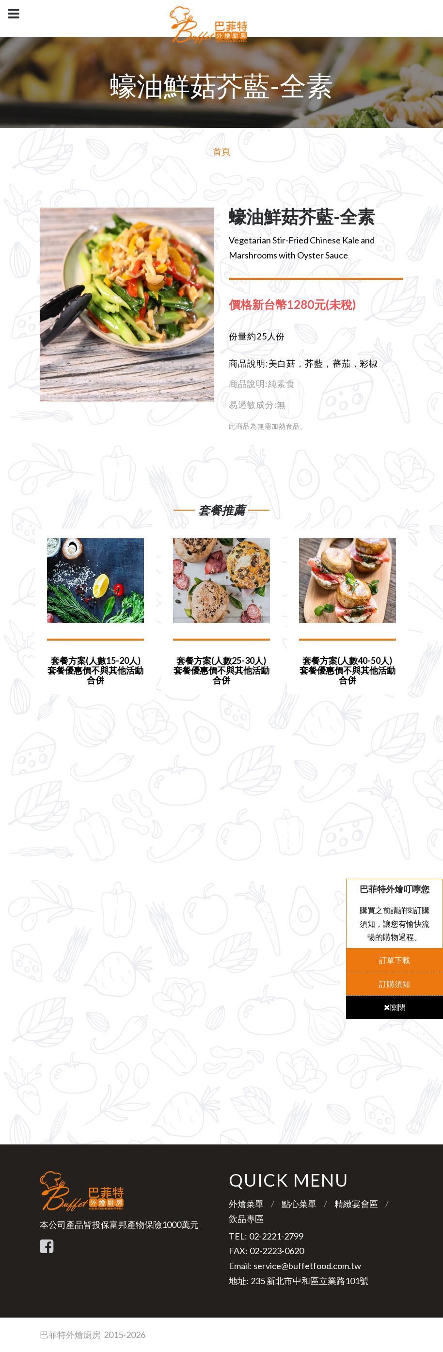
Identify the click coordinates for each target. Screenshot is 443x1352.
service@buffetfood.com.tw (307, 1265)
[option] (127, 305)
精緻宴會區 (356, 1203)
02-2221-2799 (276, 1236)
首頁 (221, 151)
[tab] (300, 304)
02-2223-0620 (277, 1250)
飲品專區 (246, 1218)
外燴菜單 (246, 1203)
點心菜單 (299, 1203)
